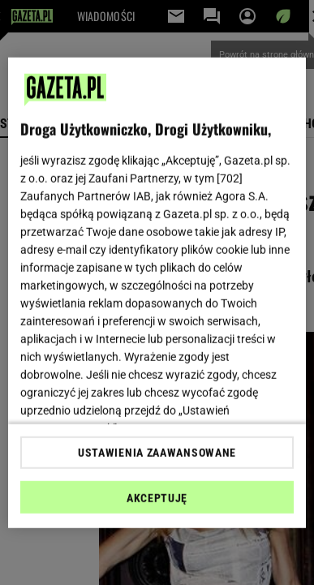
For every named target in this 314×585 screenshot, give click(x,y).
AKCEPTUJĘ (157, 498)
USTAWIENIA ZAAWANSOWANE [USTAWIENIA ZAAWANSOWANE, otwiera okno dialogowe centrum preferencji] (157, 452)
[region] (157, 292)
